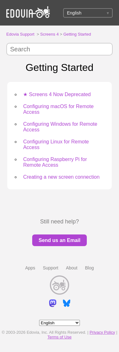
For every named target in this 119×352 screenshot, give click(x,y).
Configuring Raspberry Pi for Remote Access (55, 162)
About (72, 267)
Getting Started (77, 34)
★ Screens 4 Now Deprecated (57, 94)
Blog (89, 267)
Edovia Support (20, 34)
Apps (30, 267)
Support (50, 267)
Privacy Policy (102, 332)
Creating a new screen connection (61, 177)
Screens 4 (49, 34)
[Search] (59, 49)
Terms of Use (59, 337)
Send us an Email (59, 240)
